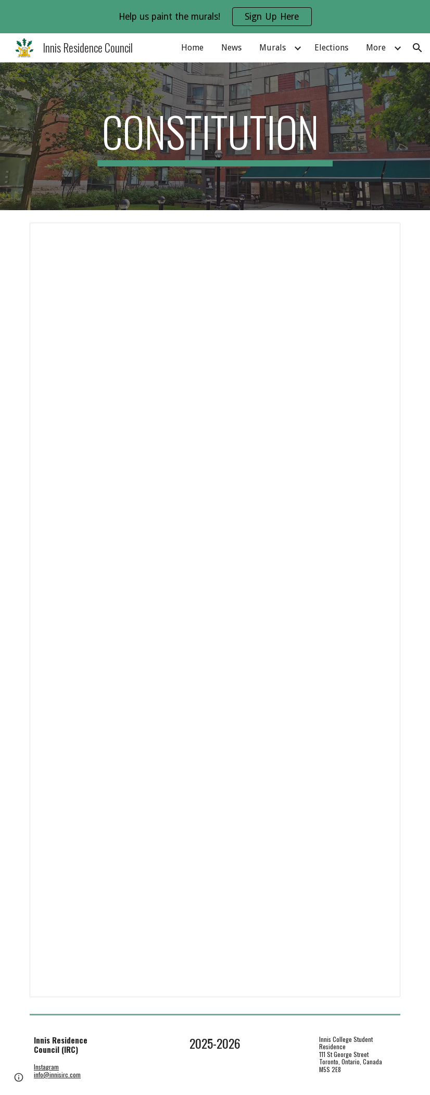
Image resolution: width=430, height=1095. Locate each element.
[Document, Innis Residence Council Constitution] (215, 610)
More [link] (376, 48)
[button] (417, 47)
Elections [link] (331, 48)
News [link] (231, 48)
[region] (215, 16)
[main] (215, 136)
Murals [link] (272, 48)
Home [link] (192, 48)
